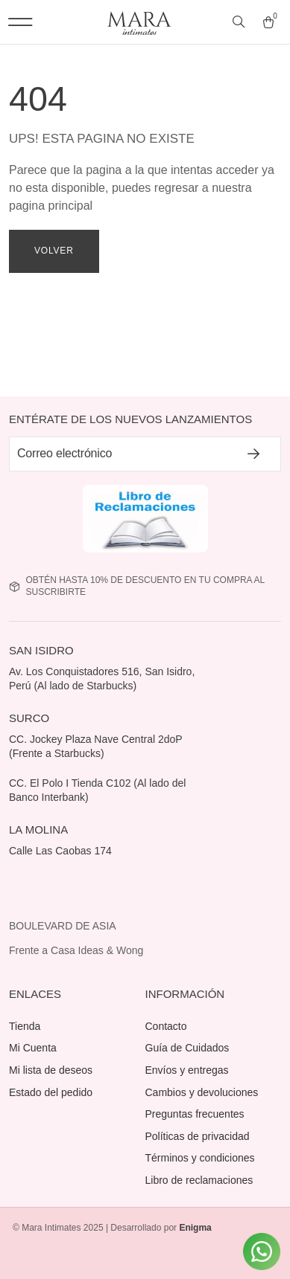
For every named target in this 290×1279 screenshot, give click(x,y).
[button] (20, 21)
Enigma (195, 1227)
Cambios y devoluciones (202, 1092)
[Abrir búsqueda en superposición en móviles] (240, 22)
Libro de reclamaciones (199, 1180)
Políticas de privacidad (197, 1136)
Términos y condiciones (200, 1158)
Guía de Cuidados (187, 1048)
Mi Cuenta (33, 1048)
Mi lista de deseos (50, 1070)
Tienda (24, 1026)
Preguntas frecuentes (195, 1114)
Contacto (166, 1026)
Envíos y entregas (187, 1070)
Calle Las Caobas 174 (62, 851)
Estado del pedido (50, 1092)
